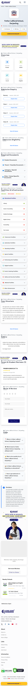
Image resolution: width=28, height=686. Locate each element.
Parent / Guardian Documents (13, 165)
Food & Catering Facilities (10, 271)
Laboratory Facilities (9, 242)
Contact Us (3, 634)
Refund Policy (4, 644)
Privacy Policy (4, 659)
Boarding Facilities (9, 248)
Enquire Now (14, 98)
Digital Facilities (8, 265)
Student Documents (10, 160)
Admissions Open (6, 603)
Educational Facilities (9, 198)
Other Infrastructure (9, 288)
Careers (3, 647)
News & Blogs (4, 637)
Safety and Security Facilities (11, 277)
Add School (3, 650)
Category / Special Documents (10, 170)
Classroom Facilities (9, 237)
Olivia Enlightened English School (15, 583)
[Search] (20, 2)
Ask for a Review (14, 572)
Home (2, 6)
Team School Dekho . (20, 678)
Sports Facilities (8, 254)
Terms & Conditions (5, 657)
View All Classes (14, 131)
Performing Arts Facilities (10, 259)
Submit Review (14, 421)
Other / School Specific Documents (11, 176)
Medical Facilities (8, 282)
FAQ (2, 665)
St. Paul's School (13, 591)
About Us (3, 632)
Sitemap (3, 662)
